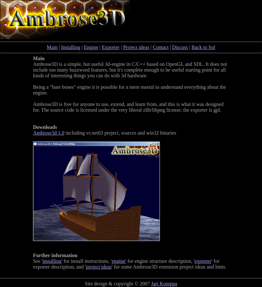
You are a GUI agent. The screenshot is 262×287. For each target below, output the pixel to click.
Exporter (110, 47)
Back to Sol (203, 47)
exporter (202, 261)
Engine (91, 47)
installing (52, 261)
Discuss (180, 47)
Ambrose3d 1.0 (48, 133)
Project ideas (136, 47)
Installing (70, 47)
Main (52, 47)
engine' (119, 261)
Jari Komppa (164, 283)
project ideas (98, 267)
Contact (161, 47)
